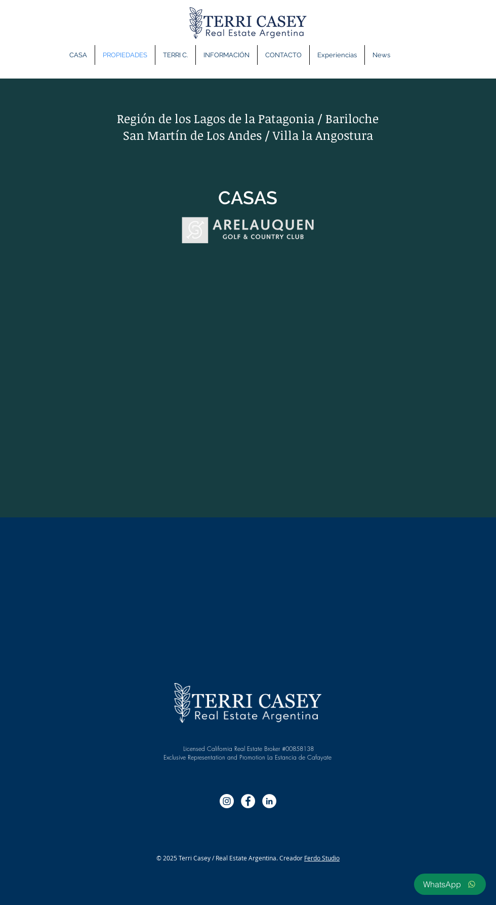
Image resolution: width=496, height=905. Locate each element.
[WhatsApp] (450, 884)
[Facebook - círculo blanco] (248, 801)
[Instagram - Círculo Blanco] (227, 801)
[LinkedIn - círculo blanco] (269, 801)
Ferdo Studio (322, 858)
